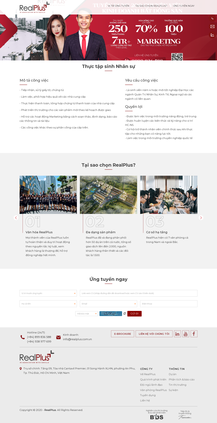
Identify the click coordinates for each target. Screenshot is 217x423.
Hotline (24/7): (41, 337)
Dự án (172, 374)
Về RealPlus (148, 374)
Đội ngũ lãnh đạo (151, 384)
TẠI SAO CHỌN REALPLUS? (151, 5)
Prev (16, 217)
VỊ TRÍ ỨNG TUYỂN (118, 5)
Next (201, 217)
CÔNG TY (146, 368)
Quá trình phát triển (153, 379)
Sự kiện (173, 390)
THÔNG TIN (177, 368)
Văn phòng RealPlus (153, 390)
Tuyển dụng (148, 395)
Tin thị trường (177, 384)
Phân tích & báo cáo (182, 379)
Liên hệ (145, 400)
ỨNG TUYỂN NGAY (183, 5)
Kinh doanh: (77, 337)
